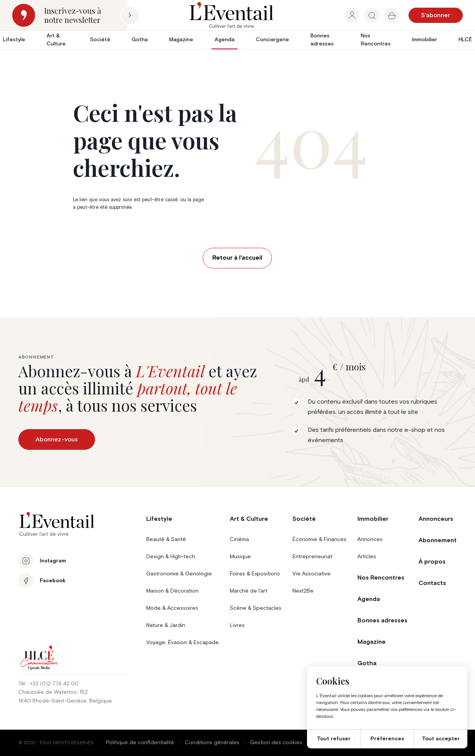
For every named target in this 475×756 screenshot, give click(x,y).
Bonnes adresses (322, 40)
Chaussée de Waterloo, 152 (53, 692)
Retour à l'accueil (237, 258)
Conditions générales (212, 742)
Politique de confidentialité (140, 742)
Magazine (181, 39)
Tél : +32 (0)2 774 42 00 (48, 684)
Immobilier (424, 39)
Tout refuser (334, 738)
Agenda (224, 39)
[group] (352, 15)
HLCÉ (465, 39)
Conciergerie (272, 39)
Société (100, 39)
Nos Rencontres (376, 40)
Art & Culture (56, 40)
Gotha (140, 39)
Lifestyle (14, 39)
